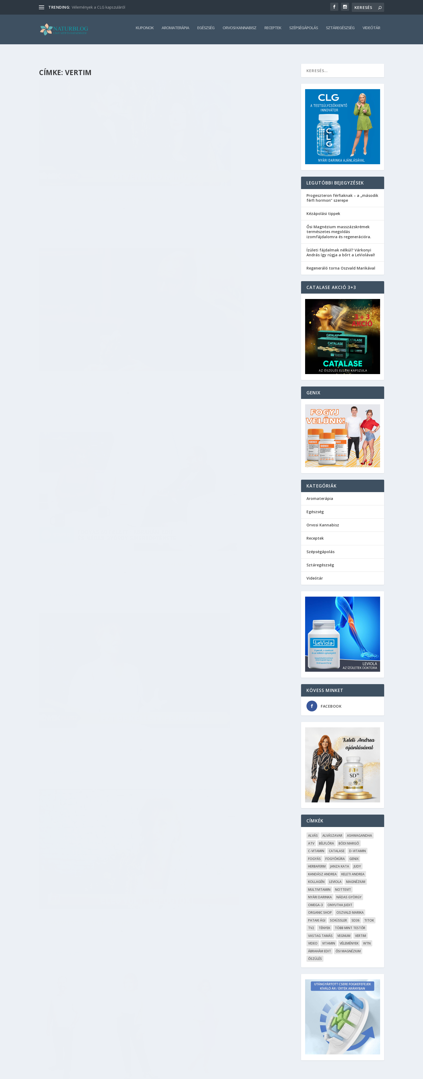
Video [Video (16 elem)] (313, 938)
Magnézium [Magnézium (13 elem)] (355, 877)
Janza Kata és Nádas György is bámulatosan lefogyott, (231, 755)
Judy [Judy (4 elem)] (357, 861)
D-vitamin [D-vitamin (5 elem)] (357, 846)
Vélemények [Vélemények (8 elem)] (349, 938)
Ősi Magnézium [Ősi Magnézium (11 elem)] (348, 946)
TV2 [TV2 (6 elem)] (311, 923)
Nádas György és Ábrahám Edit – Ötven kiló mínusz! (98, 166)
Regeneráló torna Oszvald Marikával (340, 263)
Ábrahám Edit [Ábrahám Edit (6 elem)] (319, 946)
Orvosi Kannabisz (239, 31)
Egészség (205, 31)
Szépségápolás (303, 31)
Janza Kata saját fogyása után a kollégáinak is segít (85, 749)
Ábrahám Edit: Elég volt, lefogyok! (88, 461)
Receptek (272, 31)
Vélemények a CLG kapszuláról (98, 7)
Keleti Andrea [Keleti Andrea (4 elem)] (352, 869)
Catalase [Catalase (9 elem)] (336, 846)
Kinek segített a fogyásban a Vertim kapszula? (220, 458)
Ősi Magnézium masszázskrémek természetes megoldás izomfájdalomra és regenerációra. (338, 226)
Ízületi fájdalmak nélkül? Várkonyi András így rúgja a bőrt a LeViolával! (340, 248)
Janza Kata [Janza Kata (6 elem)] (339, 861)
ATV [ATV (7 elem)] (311, 838)
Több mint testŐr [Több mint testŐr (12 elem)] (350, 923)
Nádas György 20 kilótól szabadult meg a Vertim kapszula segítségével (228, 909)
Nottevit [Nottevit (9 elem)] (343, 884)
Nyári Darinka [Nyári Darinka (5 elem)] (320, 892)
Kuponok (144, 31)
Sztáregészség (340, 31)
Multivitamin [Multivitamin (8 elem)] (319, 884)
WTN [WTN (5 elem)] (367, 938)
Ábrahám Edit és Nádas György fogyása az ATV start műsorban (97, 315)
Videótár (371, 31)
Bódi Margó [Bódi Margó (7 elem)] (349, 838)
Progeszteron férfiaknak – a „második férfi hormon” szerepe (342, 193)
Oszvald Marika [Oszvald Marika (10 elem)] (350, 907)
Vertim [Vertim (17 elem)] (360, 931)
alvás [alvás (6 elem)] (313, 830)
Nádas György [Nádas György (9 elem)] (348, 892)
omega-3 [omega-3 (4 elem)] (315, 900)
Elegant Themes (70, 1072)
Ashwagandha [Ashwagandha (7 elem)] (359, 830)
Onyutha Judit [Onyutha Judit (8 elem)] (340, 900)
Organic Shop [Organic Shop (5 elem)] (320, 907)
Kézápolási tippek (323, 208)
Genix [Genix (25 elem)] (354, 854)
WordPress (121, 1072)
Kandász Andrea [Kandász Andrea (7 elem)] (322, 869)
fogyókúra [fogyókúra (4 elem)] (335, 854)
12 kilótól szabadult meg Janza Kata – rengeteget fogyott (224, 607)
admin (65, 178)
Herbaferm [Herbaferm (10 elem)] (317, 861)
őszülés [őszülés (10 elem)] (315, 954)
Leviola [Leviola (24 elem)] (335, 877)
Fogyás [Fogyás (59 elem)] (314, 854)
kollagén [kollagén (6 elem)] (316, 877)
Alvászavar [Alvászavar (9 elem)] (332, 830)
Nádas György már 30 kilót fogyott (221, 164)
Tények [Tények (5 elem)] (324, 923)
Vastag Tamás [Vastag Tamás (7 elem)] (320, 931)
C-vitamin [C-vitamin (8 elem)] (316, 846)
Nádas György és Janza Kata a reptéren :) (95, 895)
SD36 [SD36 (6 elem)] (356, 915)
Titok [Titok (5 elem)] (369, 915)
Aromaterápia (175, 31)
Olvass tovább (63, 206)
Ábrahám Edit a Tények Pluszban (216, 307)
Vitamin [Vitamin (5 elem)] (328, 938)
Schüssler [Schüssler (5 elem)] (338, 915)
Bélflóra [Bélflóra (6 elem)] (326, 838)
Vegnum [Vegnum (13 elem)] (343, 931)
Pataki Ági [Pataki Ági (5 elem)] (316, 915)
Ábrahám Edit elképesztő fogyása (86, 604)
